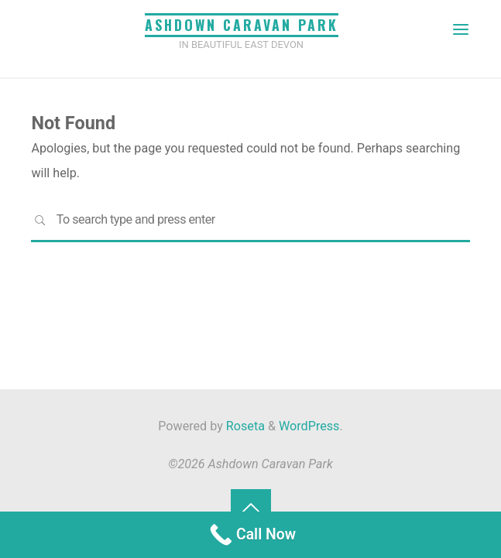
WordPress (309, 426)
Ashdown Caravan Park (241, 25)
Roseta (244, 426)
